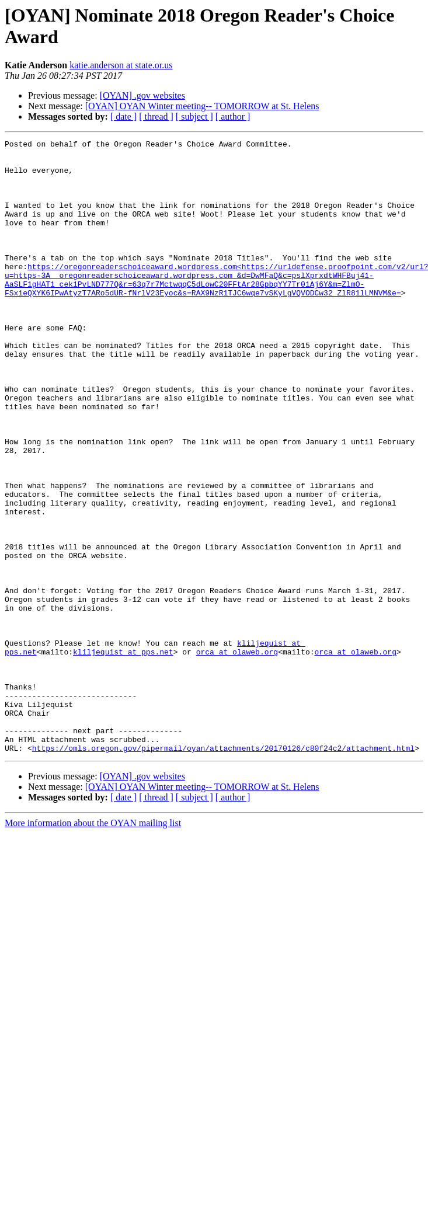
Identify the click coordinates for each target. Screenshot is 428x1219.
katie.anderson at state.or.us (120, 65)
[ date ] (123, 116)
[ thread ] (156, 116)
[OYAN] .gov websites (142, 95)
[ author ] (232, 116)
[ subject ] (194, 116)
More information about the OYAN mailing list (93, 945)
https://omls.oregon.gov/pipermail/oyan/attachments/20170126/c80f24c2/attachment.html (223, 870)
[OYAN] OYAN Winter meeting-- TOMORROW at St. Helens (202, 106)
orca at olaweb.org (237, 755)
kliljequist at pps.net (123, 755)
